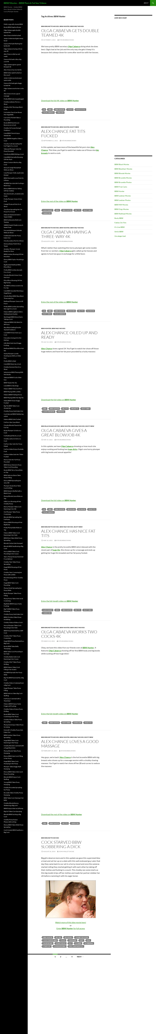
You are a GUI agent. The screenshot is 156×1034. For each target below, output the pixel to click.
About (146, 3)
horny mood (61, 943)
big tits (77, 210)
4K (44, 109)
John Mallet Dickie (66, 851)
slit (70, 943)
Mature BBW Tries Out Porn (13, 389)
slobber (78, 943)
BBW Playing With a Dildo (12, 392)
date (81, 940)
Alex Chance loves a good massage (70, 743)
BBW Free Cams (120, 187)
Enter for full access (70, 928)
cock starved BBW (50, 940)
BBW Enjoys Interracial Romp (13, 808)
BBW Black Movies (121, 164)
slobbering (89, 943)
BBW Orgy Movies (77, 627)
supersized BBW (60, 946)
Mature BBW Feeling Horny (13, 395)
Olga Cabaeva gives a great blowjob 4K (64, 432)
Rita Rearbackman (66, 40)
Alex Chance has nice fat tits (68, 533)
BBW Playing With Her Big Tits (13, 398)
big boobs (71, 311)
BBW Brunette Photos (123, 182)
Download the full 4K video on (60, 100)
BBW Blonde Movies (122, 173)
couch (70, 109)
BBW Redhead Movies (123, 214)
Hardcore (47, 213)
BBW (50, 109)
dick (88, 940)
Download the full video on (58, 399)
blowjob (90, 311)
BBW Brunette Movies (50, 26)
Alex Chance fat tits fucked (63, 133)
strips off (47, 946)
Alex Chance (47, 210)
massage (61, 411)
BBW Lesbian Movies (122, 196)
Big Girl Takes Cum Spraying (13, 811)
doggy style (80, 109)
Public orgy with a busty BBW (13, 24)
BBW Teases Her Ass (10, 383)
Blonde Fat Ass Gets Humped (13, 543)
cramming (72, 940)
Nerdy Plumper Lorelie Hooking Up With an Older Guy (12, 356)
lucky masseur (48, 411)
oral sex (60, 112)
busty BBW (88, 210)
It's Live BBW (119, 227)
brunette (74, 408)
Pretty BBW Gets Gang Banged (14, 99)
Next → (80, 957)
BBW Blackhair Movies (50, 426)
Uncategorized (120, 236)
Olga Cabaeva (48, 112)
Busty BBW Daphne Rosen (12, 27)
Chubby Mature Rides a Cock (13, 622)
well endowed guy (76, 946)
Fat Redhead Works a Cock (12, 436)
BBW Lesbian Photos (122, 200)
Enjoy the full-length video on (59, 601)
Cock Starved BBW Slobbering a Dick (61, 844)
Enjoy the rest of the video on (59, 201)
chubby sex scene (82, 937)
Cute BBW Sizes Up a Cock (12, 364)
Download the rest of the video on (61, 814)
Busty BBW (74, 127)
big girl (58, 937)
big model (68, 937)
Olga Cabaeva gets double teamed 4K (70, 33)
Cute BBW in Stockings (11, 386)
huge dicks (72, 449)
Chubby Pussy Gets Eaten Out (13, 411)
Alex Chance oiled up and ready (69, 335)
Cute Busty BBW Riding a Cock (14, 154)
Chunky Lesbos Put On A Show (14, 241)
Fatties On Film (120, 223)
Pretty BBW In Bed (10, 361)
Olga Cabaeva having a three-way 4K (66, 234)
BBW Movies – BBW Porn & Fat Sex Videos (25, 3)
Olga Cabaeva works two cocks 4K (69, 634)
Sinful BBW (118, 232)
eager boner (47, 943)
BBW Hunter (65, 26)
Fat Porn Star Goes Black (12, 422)
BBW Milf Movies (77, 26)
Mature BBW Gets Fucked (12, 419)
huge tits (92, 509)
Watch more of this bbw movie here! (70, 922)
